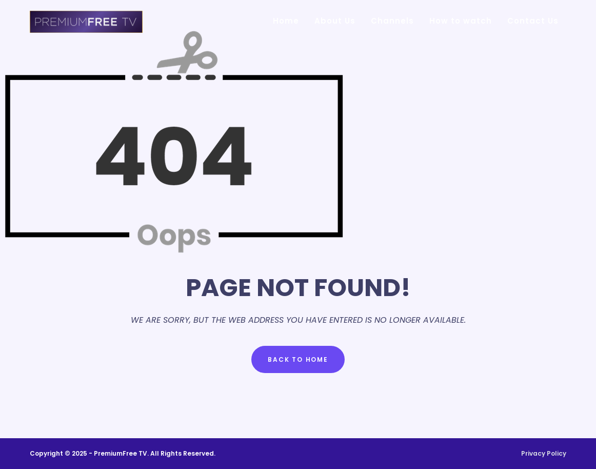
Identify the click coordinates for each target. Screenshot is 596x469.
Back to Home (298, 359)
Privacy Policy (543, 453)
